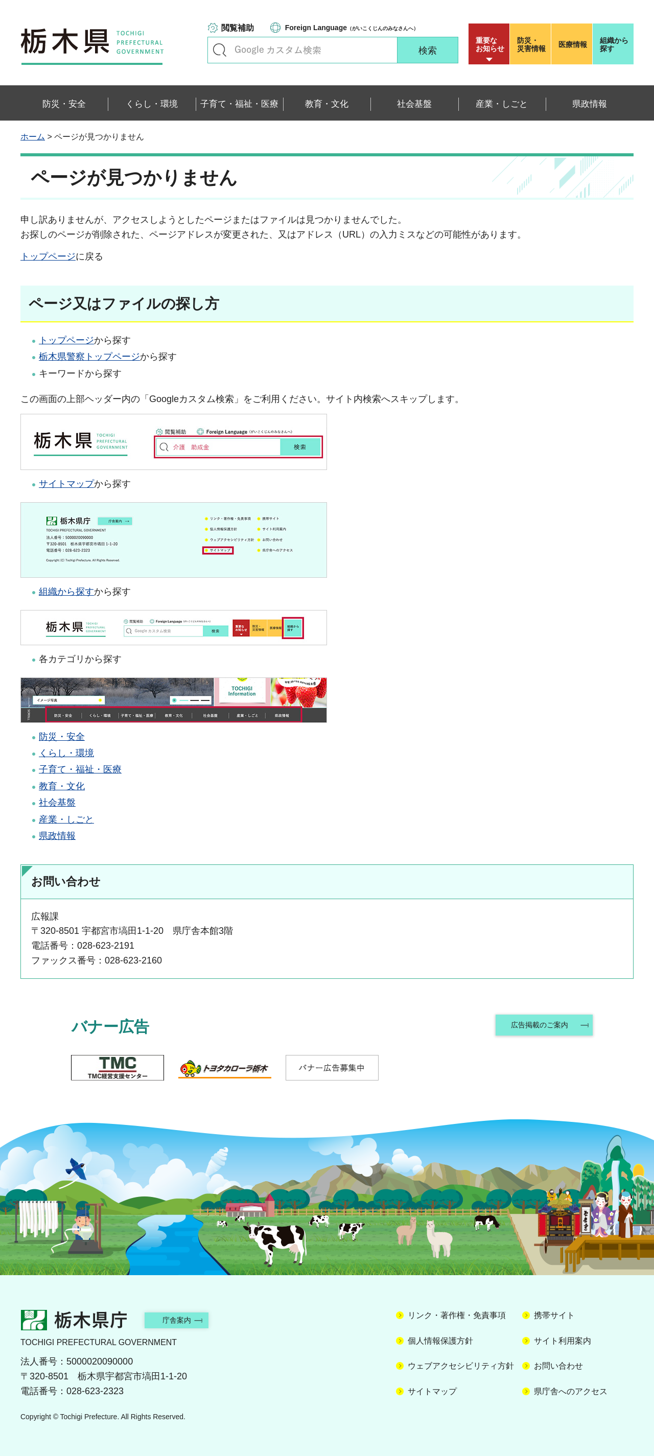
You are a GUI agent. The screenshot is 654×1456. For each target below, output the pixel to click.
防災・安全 (62, 737)
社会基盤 (57, 802)
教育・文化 (62, 786)
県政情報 (57, 836)
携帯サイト (554, 1315)
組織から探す (614, 44)
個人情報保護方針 (440, 1340)
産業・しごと (66, 819)
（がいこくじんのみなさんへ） (351, 28)
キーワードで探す (219, 50)
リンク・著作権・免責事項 (457, 1315)
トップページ (48, 256)
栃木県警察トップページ (89, 356)
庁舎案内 (186, 1320)
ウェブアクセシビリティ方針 (461, 1365)
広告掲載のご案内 (538, 1026)
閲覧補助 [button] (237, 28)
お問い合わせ (558, 1365)
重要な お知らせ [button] (490, 44)
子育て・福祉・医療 (80, 769)
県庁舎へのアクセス (571, 1391)
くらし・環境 (66, 753)
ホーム (32, 136)
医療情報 (572, 44)
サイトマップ (66, 484)
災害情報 (532, 44)
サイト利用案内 (562, 1340)
